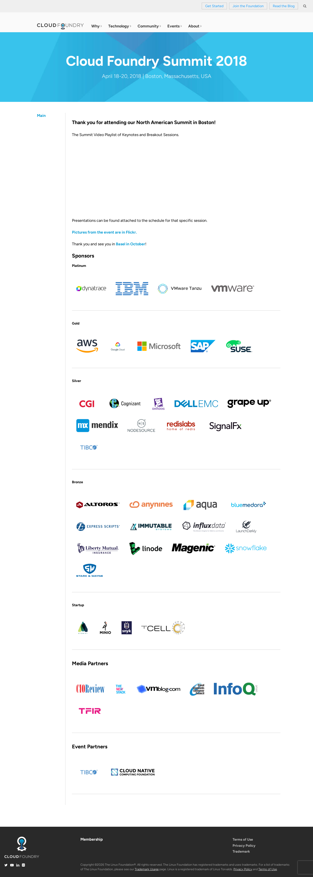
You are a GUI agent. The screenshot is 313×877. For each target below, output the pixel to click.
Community (148, 26)
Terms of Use (243, 839)
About (193, 26)
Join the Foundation (248, 6)
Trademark (241, 851)
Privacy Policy (244, 845)
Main (41, 115)
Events (173, 26)
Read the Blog (284, 6)
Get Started (214, 6)
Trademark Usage (147, 869)
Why (95, 26)
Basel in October (130, 244)
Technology (118, 26)
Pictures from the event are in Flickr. (104, 232)
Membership (91, 839)
